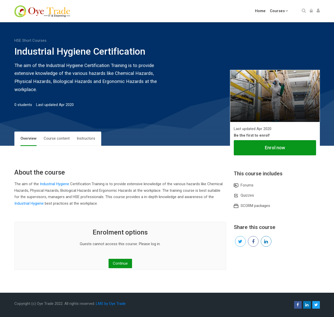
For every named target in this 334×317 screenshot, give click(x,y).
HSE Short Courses (30, 40)
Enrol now (275, 147)
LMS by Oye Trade (111, 303)
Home (260, 11)
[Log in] (311, 11)
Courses (277, 11)
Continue (120, 263)
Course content (57, 138)
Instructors (86, 138)
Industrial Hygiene (54, 184)
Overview (28, 138)
